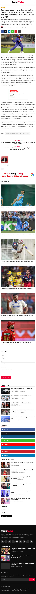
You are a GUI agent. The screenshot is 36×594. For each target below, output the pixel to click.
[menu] (1, 2)
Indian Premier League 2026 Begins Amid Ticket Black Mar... (17, 261)
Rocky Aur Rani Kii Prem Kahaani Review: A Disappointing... (21, 499)
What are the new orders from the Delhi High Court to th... (22, 564)
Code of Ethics (28, 589)
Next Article (18, 146)
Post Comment (5, 377)
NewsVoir (12, 558)
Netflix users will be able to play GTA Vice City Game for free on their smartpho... (18, 143)
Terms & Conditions (5, 589)
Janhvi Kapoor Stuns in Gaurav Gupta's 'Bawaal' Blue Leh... (22, 491)
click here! (12, 97)
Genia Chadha (14, 501)
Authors (25, 590)
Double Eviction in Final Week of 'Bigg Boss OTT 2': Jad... (23, 463)
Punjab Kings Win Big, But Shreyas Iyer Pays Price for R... (16, 342)
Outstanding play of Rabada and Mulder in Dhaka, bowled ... (21, 396)
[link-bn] (18, 175)
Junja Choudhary (14, 465)
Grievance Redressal (5, 590)
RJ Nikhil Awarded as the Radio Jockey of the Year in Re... (23, 549)
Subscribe (32, 579)
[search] (34, 2)
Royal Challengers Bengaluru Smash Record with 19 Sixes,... (17, 288)
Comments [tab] (4, 351)
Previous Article (18, 140)
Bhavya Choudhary (14, 472)
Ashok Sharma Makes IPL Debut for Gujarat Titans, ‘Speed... (17, 207)
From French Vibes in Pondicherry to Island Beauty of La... (23, 417)
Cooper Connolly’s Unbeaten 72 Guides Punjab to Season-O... (18, 234)
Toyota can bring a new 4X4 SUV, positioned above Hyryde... (21, 389)
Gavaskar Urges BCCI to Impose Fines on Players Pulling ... (17, 315)
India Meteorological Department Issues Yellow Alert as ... (22, 410)
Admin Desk (13, 566)
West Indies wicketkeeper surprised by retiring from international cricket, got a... (18, 148)
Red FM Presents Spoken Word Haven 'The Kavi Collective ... (22, 556)
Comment (3, 367)
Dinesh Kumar (13, 479)
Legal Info (21, 589)
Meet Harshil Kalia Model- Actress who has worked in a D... (21, 403)
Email (2, 361)
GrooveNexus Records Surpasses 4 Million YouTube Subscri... (21, 477)
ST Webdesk (13, 405)
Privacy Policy (14, 589)
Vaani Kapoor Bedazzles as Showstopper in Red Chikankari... (22, 470)
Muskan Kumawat (5, 164)
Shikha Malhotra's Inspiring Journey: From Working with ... (21, 484)
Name (2, 355)
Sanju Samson (26, 133)
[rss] (31, 541)
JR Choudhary (13, 486)
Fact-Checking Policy (17, 590)
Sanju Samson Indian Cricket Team (13, 133)
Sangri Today (4, 510)
